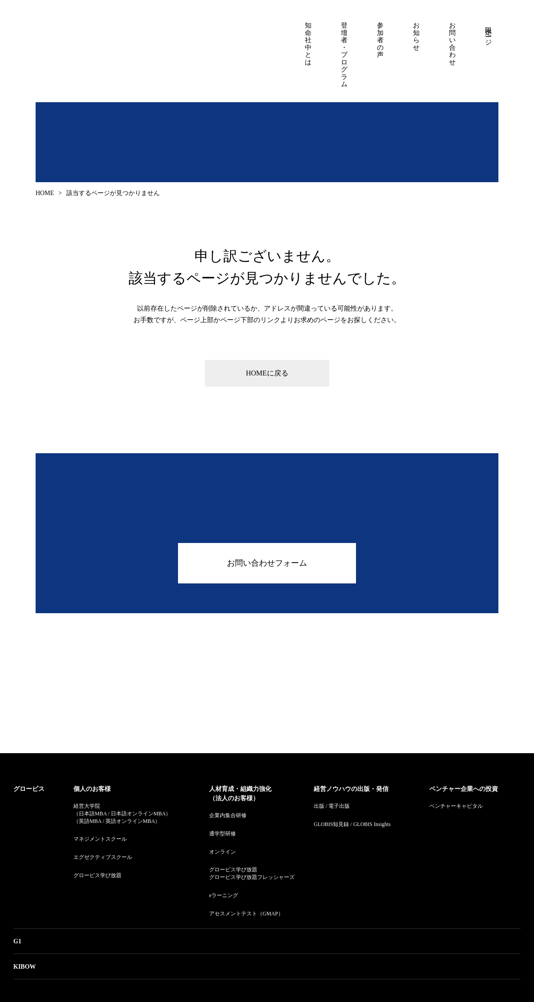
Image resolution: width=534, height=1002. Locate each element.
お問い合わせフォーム (267, 563)
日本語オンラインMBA (138, 813)
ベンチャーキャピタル (456, 806)
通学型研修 (222, 833)
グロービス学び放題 (97, 875)
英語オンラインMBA (130, 821)
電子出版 (339, 806)
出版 (319, 806)
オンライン (222, 852)
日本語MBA (93, 813)
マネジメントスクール (100, 839)
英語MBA (90, 821)
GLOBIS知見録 (331, 824)
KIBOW (24, 966)
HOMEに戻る (267, 373)
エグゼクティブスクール (102, 857)
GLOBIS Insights (372, 824)
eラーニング (223, 895)
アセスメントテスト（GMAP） (246, 913)
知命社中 (109, 52)
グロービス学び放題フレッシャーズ (252, 877)
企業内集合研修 (228, 815)
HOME (45, 193)
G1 (17, 941)
